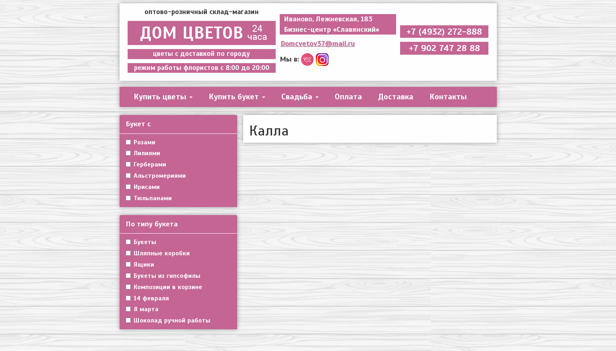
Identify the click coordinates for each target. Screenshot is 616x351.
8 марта (142, 309)
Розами (140, 142)
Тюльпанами (149, 198)
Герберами (146, 164)
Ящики (140, 265)
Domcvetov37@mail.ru (318, 43)
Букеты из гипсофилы (163, 276)
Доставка (395, 97)
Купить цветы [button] (163, 97)
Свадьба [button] (300, 97)
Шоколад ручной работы (168, 320)
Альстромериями (156, 176)
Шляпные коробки (158, 253)
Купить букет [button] (237, 97)
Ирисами (143, 187)
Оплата (348, 97)
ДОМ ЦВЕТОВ (201, 33)
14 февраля (147, 298)
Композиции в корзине (164, 287)
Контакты (448, 97)
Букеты (141, 242)
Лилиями (143, 153)
